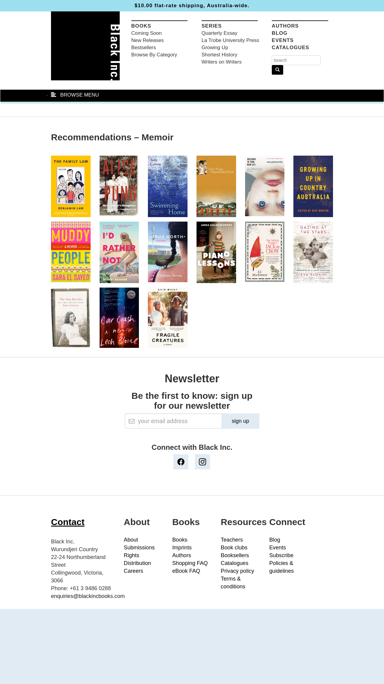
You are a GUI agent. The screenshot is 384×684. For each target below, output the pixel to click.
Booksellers (235, 555)
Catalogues (290, 47)
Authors (285, 26)
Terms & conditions (233, 583)
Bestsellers (143, 47)
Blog (279, 33)
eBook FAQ (186, 571)
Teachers (232, 540)
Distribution (137, 563)
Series (212, 26)
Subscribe (281, 555)
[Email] (173, 421)
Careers (133, 571)
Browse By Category (154, 55)
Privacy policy (237, 571)
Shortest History (219, 55)
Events (283, 40)
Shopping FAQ (190, 563)
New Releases (147, 40)
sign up (240, 421)
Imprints (182, 548)
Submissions (139, 548)
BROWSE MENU (75, 95)
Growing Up (215, 47)
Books (141, 26)
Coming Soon (146, 33)
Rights (132, 555)
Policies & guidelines (281, 567)
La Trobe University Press (230, 40)
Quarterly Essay (219, 33)
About (131, 540)
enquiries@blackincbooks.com (88, 596)
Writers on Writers (222, 62)
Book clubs (234, 548)
